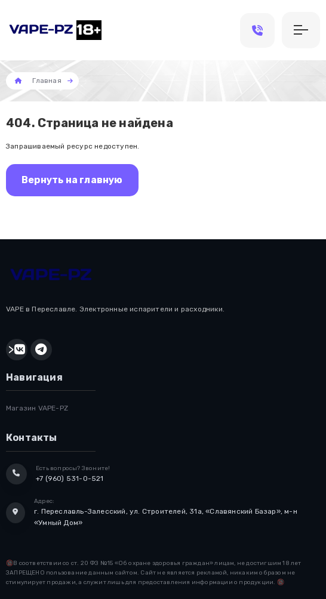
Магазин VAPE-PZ (37, 408)
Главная (46, 80)
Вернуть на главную (72, 180)
